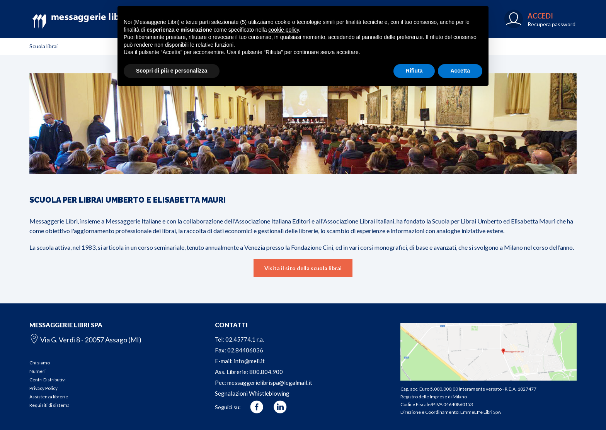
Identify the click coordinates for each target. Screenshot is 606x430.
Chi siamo (39, 363)
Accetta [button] (460, 71)
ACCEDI (540, 16)
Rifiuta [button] (414, 71)
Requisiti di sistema (49, 405)
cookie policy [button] (283, 30)
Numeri (37, 371)
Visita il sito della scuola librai (303, 268)
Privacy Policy (43, 388)
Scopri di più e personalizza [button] (171, 71)
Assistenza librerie (48, 397)
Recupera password (551, 24)
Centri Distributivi (47, 380)
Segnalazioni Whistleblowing (252, 393)
